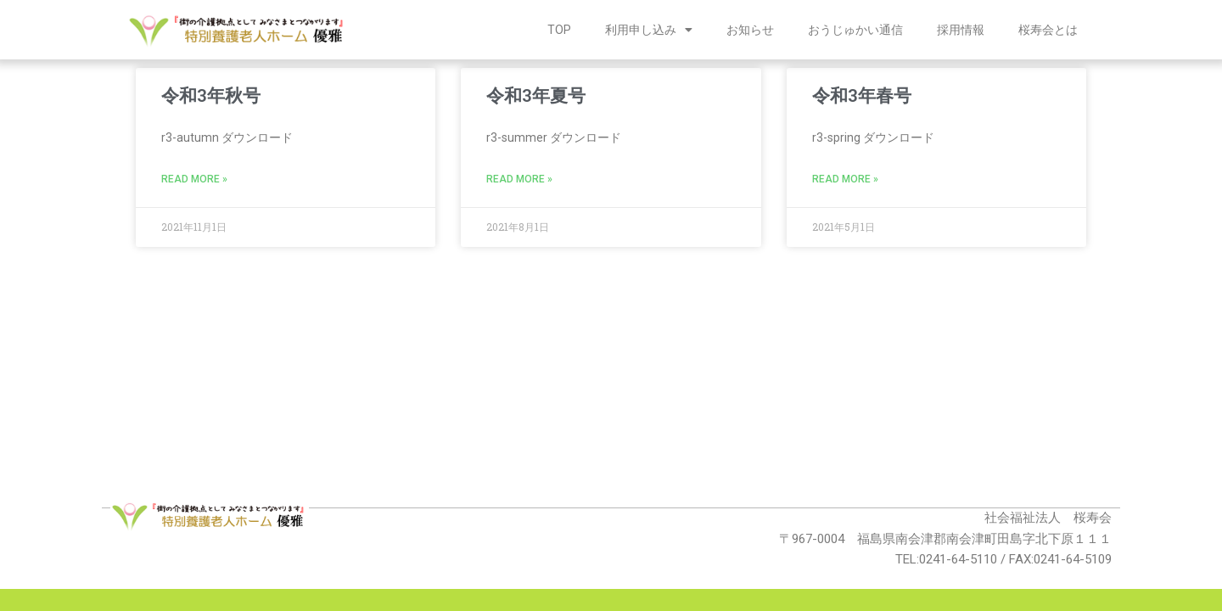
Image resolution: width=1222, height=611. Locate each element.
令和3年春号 (861, 96)
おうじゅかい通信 (855, 29)
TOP (559, 29)
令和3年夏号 (536, 96)
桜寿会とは (1048, 29)
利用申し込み (648, 29)
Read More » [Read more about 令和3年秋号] (194, 179)
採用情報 (960, 29)
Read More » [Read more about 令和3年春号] (845, 179)
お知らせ (750, 29)
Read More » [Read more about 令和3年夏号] (519, 179)
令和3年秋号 (211, 96)
